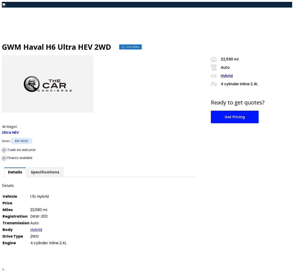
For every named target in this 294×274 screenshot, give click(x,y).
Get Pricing (235, 117)
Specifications (45, 172)
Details (15, 172)
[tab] (15, 172)
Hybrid (36, 229)
